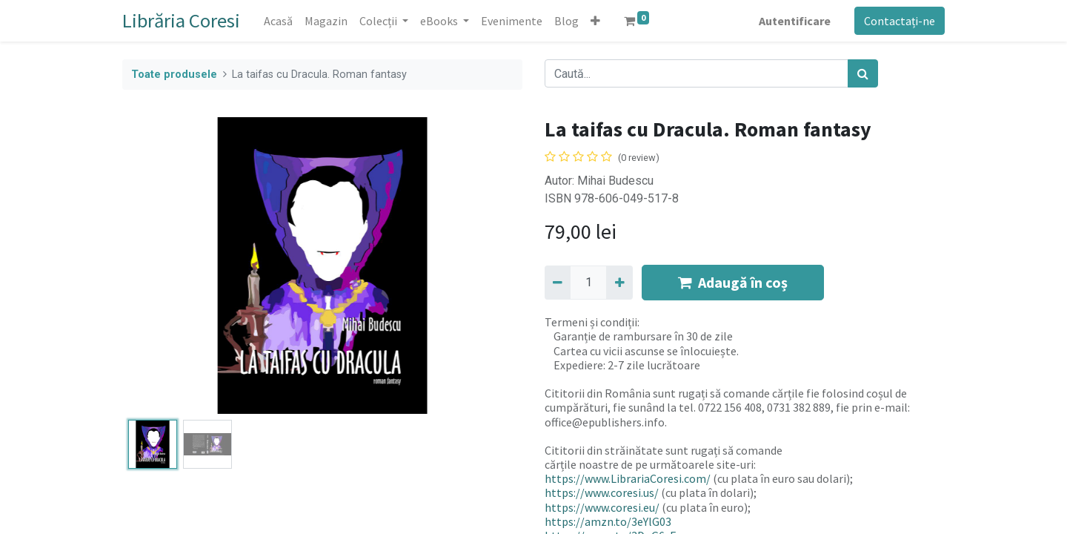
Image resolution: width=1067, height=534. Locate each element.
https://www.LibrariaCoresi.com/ (628, 478)
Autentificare (795, 20)
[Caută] (863, 73)
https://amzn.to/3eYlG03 (608, 521)
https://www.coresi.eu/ (602, 507)
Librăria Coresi (181, 20)
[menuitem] (278, 21)
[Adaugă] (619, 283)
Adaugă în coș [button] (733, 282)
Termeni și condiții (591, 321)
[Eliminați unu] (558, 283)
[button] (595, 21)
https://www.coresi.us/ (602, 492)
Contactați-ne (899, 20)
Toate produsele (174, 74)
